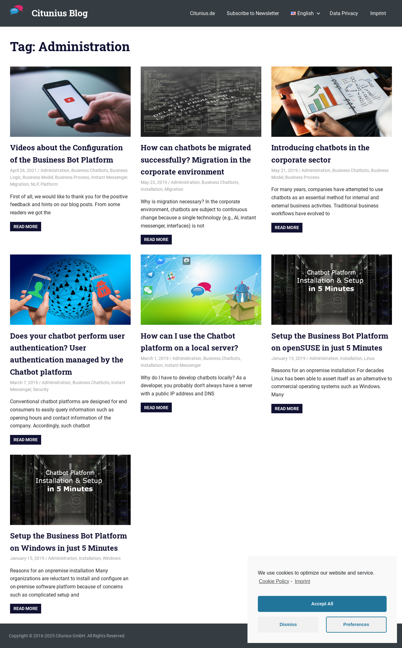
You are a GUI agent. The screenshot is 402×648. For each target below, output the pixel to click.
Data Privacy (344, 13)
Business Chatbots (89, 170)
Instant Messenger (109, 177)
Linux (369, 358)
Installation (152, 189)
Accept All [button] (322, 603)
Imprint (378, 13)
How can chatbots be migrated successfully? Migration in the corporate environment (196, 159)
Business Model (38, 177)
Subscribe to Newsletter (253, 13)
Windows (112, 558)
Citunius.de (202, 13)
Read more (26, 226)
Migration (19, 184)
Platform (49, 184)
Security (41, 389)
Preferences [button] (356, 624)
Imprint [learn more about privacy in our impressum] (302, 581)
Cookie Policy (274, 581)
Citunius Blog (60, 13)
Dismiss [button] (288, 624)
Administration (55, 170)
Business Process (72, 177)
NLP (35, 184)
